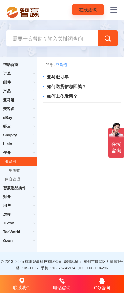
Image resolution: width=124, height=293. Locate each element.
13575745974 (63, 268)
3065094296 (97, 268)
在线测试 (88, 9)
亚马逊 (10, 161)
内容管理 (12, 179)
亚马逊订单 (58, 76)
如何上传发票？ (62, 96)
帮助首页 (10, 65)
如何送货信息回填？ (66, 86)
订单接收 (12, 170)
